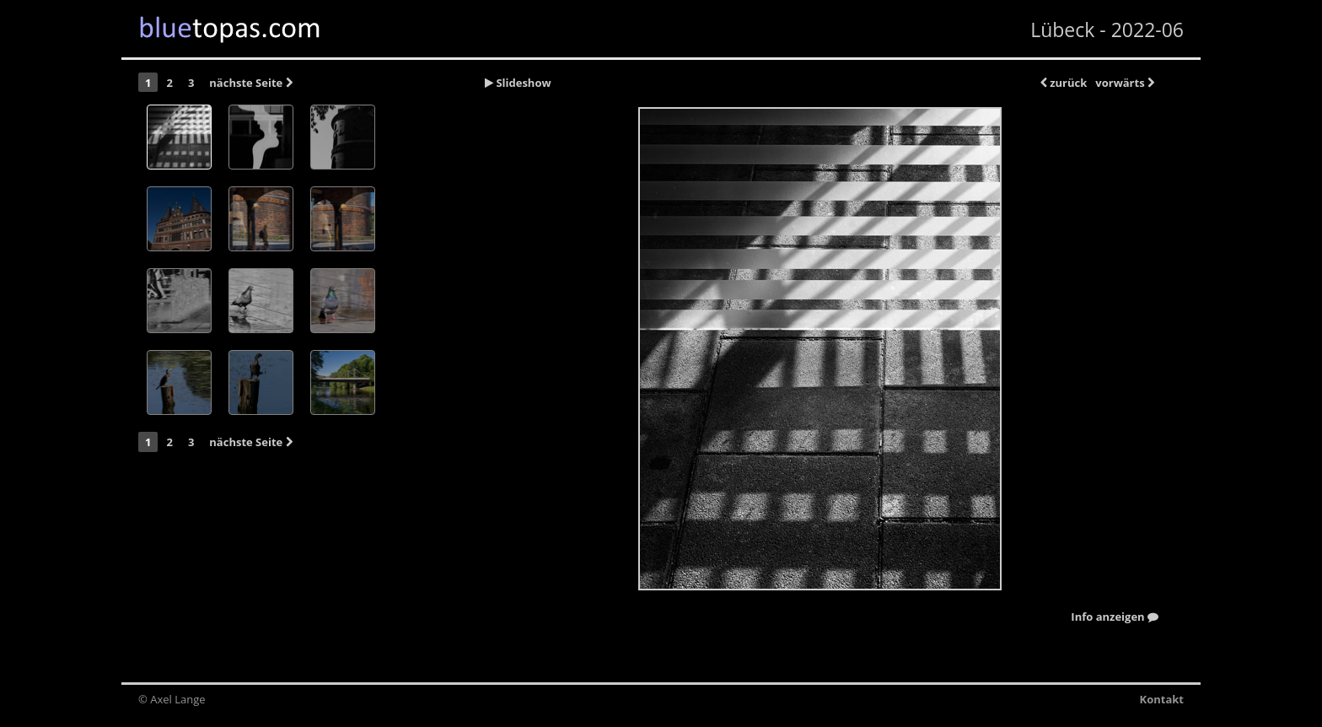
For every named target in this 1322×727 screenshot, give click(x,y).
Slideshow (518, 82)
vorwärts (1124, 82)
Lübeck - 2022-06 (1107, 29)
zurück (1063, 82)
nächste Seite (250, 82)
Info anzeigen (1114, 617)
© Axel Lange (172, 699)
